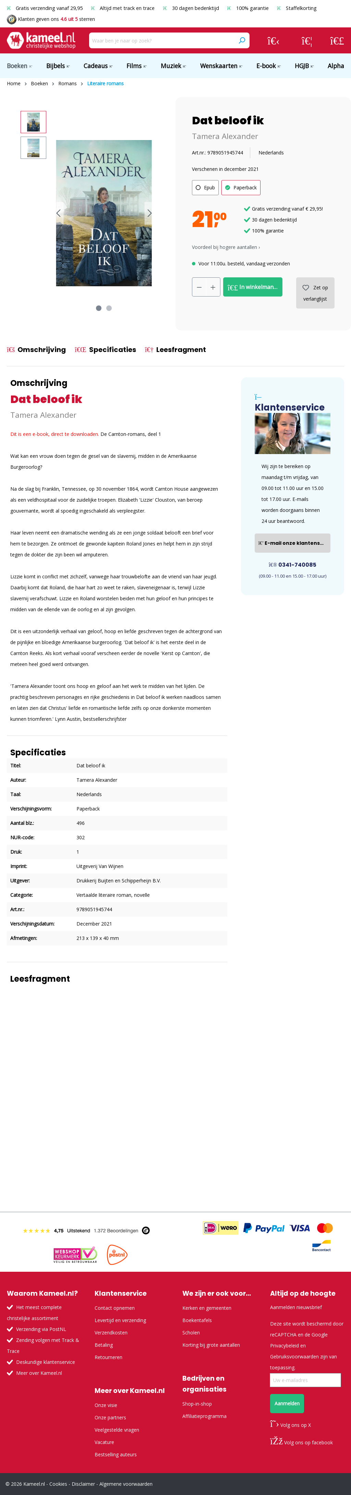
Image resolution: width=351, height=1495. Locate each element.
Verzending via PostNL (41, 1329)
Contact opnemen (115, 1308)
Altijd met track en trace (123, 8)
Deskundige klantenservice (45, 1362)
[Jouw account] (273, 40)
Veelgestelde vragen (117, 1430)
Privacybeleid (284, 1345)
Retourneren (108, 1357)
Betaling (104, 1345)
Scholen (191, 1332)
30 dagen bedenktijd (191, 8)
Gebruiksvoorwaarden (294, 1356)
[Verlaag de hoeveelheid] (199, 287)
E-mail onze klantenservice (294, 543)
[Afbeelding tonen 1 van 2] (98, 308)
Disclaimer (83, 1484)
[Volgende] (150, 213)
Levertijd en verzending (120, 1320)
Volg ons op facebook (301, 1442)
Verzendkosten (111, 1332)
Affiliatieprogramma (204, 1416)
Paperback (245, 187)
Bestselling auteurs (116, 1454)
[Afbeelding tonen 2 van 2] (109, 308)
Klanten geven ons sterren (51, 19)
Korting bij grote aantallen (211, 1345)
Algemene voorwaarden (126, 1484)
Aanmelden (287, 1403)
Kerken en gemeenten (206, 1308)
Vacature (104, 1442)
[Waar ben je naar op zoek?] (161, 40)
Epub (209, 187)
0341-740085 (292, 565)
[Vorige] (58, 213)
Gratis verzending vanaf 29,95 (45, 8)
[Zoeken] (242, 40)
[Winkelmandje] (337, 40)
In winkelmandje (254, 287)
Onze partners (110, 1417)
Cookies (58, 1484)
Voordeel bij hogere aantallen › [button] (226, 247)
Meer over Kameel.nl (39, 1373)
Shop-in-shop (197, 1403)
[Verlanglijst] (307, 40)
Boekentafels (197, 1320)
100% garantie (248, 8)
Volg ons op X (290, 1425)
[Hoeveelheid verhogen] (213, 287)
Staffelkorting (297, 8)
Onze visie (106, 1405)
